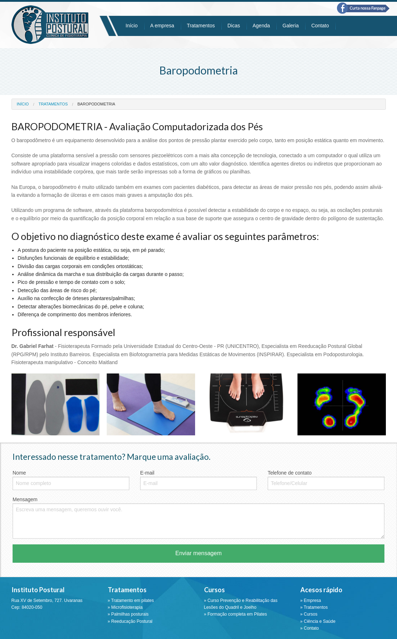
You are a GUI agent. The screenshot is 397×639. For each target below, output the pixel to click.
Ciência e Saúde (320, 621)
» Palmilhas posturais (128, 614)
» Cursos (309, 614)
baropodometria (96, 104)
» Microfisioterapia (125, 607)
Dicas (233, 25)
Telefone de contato (326, 480)
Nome (71, 480)
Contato (320, 25)
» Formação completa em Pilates (235, 614)
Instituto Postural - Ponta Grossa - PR (49, 24)
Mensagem (198, 518)
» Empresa (310, 600)
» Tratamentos (314, 607)
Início (132, 25)
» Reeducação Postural (130, 621)
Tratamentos (201, 25)
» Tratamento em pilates (131, 600)
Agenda (261, 25)
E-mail (198, 480)
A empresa (162, 25)
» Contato (309, 628)
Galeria (290, 25)
